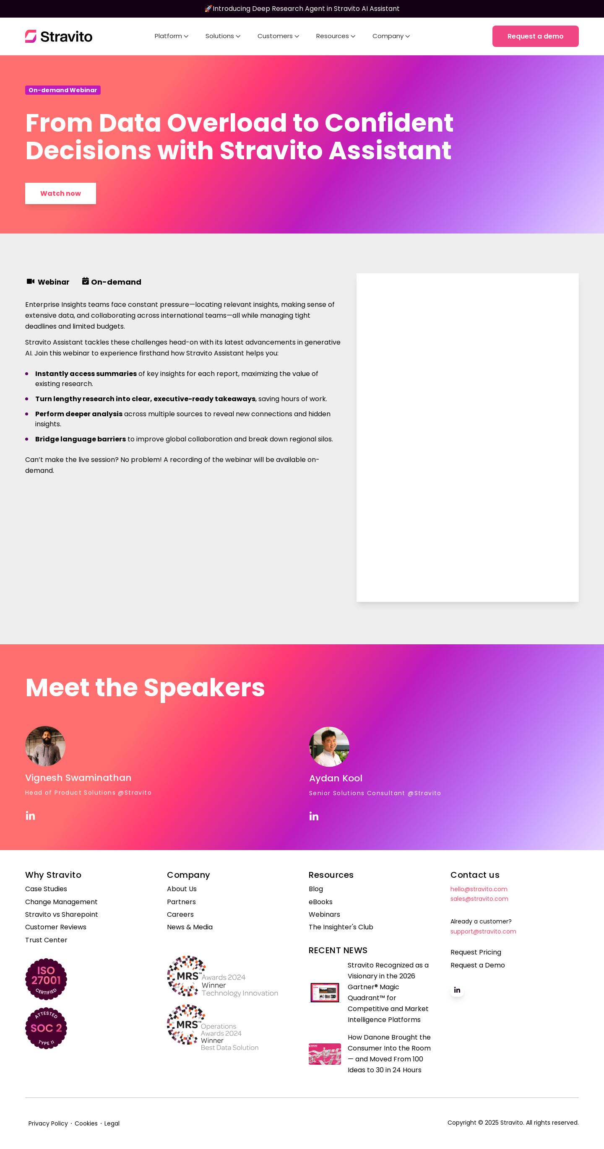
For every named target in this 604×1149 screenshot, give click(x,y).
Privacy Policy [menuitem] (48, 1123)
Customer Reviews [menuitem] (55, 927)
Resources (336, 35)
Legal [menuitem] (112, 1123)
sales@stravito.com (479, 899)
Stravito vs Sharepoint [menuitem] (61, 914)
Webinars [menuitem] (324, 914)
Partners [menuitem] (181, 902)
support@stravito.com (483, 931)
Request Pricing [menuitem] (475, 952)
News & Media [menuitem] (190, 927)
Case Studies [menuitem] (46, 889)
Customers (278, 35)
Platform (172, 35)
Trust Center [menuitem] (46, 940)
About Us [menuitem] (182, 889)
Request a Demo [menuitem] (477, 965)
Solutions (223, 35)
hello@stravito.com (479, 889)
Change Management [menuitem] (61, 902)
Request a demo (536, 36)
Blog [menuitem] (316, 889)
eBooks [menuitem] (321, 902)
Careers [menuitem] (180, 914)
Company (391, 35)
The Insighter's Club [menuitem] (341, 927)
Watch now (60, 193)
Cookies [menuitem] (86, 1123)
